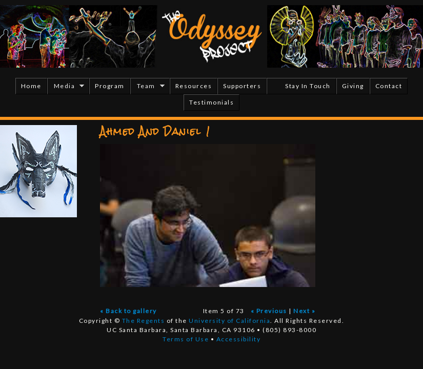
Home (31, 86)
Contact (388, 86)
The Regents (143, 320)
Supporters (242, 86)
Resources (193, 86)
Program (110, 86)
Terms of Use (186, 339)
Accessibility (238, 339)
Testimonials (211, 102)
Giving (353, 86)
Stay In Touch (308, 86)
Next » (304, 311)
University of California (229, 320)
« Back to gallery (128, 311)
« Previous (269, 311)
